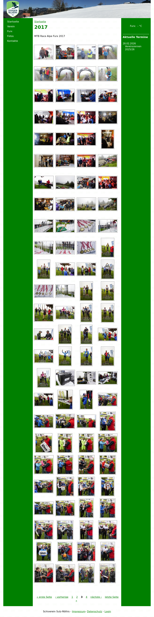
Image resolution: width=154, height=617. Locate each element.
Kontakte (12, 41)
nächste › (96, 597)
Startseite (40, 21)
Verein (11, 26)
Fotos (10, 36)
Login (108, 611)
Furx (9, 31)
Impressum (78, 611)
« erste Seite (44, 597)
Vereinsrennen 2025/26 (133, 48)
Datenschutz (94, 611)
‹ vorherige (61, 597)
